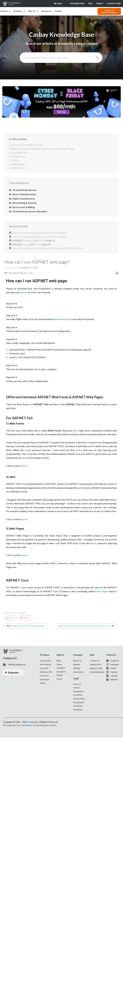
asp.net (23, 292)
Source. (24, 465)
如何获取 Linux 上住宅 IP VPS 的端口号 (32, 244)
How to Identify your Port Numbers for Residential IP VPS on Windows (48, 248)
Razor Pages (101, 591)
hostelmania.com (62, 319)
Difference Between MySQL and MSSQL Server (87, 625)
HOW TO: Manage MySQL (32, 625)
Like (10, 618)
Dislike (25, 618)
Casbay (30, 722)
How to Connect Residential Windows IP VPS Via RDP (39, 232)
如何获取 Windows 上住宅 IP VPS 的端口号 (34, 240)
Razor (93, 543)
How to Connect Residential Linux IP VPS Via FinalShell (40, 236)
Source (23, 519)
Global (58, 4)
